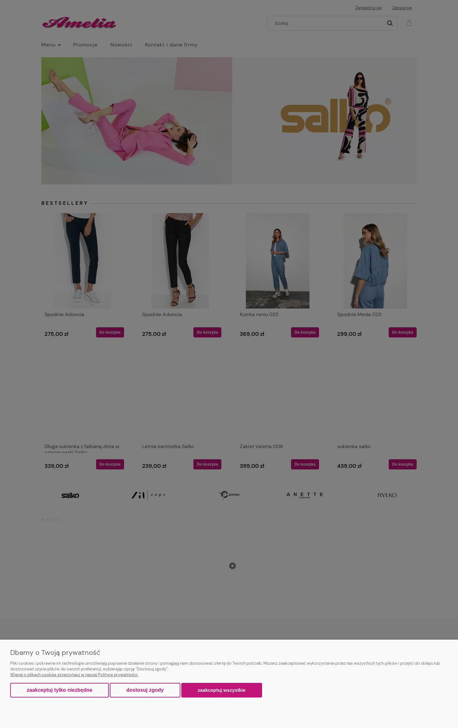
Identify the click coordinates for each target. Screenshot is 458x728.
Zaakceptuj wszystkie (222, 690)
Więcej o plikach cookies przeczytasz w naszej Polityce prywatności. (74, 674)
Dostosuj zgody (144, 690)
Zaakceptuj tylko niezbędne (59, 690)
